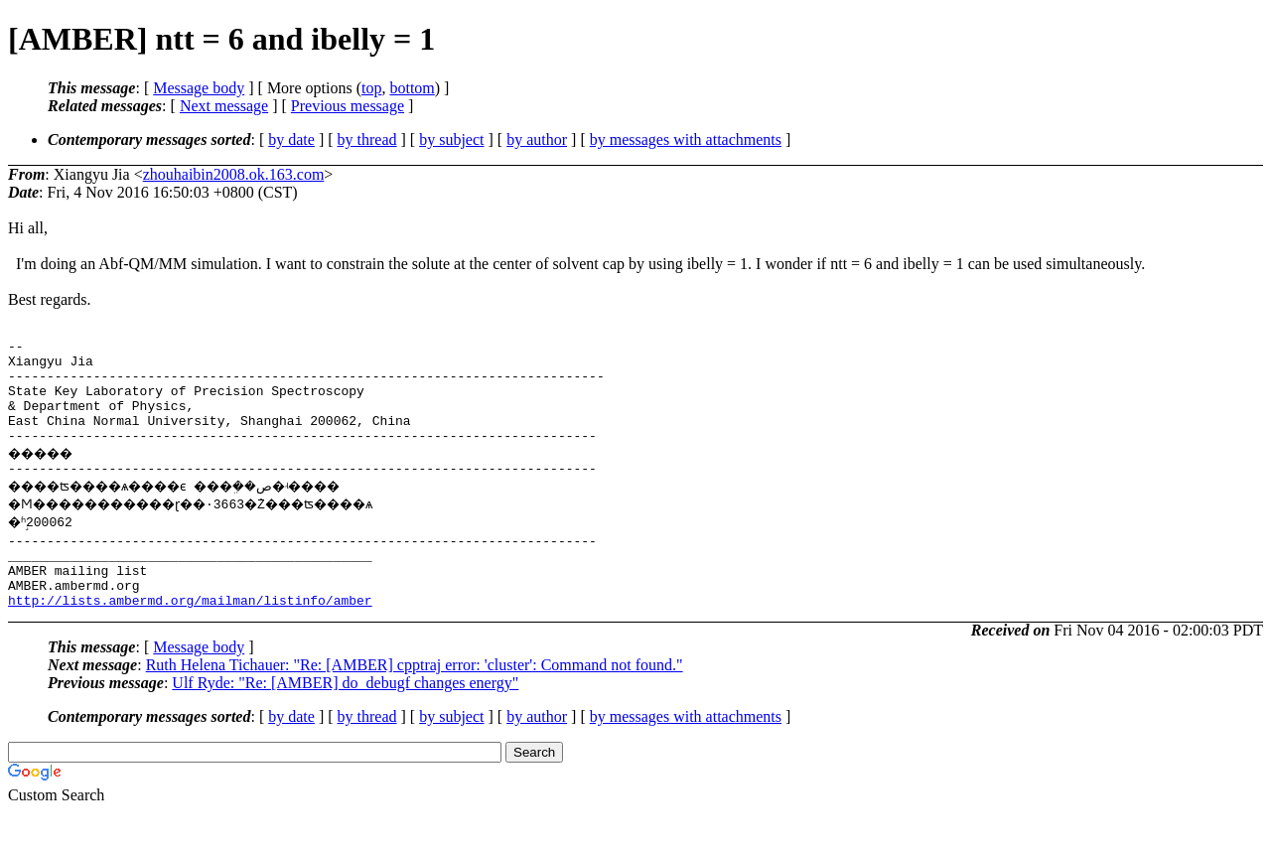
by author (536, 139)
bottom (411, 87)
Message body (198, 87)
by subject (451, 139)
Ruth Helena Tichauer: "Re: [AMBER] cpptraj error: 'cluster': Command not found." (414, 703)
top (371, 87)
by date (291, 139)
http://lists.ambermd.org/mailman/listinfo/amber (190, 638)
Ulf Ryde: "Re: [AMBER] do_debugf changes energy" (345, 721)
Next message (224, 105)
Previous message (347, 105)
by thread (367, 139)
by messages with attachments (685, 139)
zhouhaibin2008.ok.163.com (234, 174)
